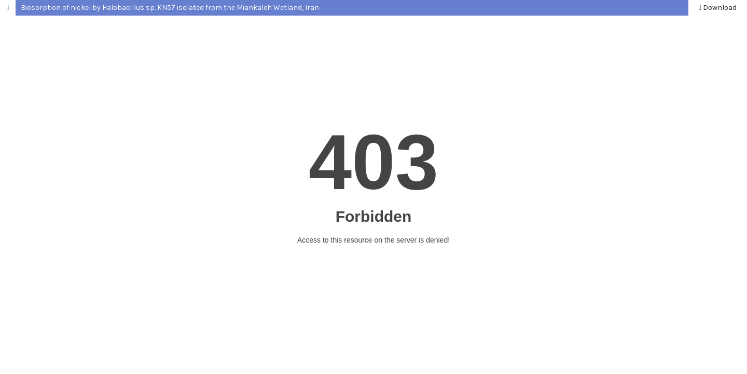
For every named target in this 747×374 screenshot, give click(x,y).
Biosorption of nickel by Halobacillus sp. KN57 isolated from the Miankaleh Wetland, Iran (170, 7)
